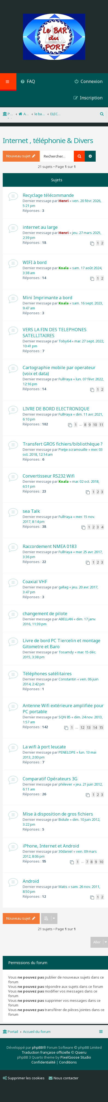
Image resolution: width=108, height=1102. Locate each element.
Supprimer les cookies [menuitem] (24, 1078)
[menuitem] (27, 82)
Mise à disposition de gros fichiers (58, 814)
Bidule (64, 819)
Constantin (67, 679)
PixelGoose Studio (75, 1057)
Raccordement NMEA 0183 (50, 546)
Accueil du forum (37, 1031)
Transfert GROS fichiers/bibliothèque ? (63, 444)
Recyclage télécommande (48, 195)
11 (101, 424)
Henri (64, 200)
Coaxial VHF (35, 582)
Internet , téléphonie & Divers (48, 140)
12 (82, 727)
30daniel (65, 851)
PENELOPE (67, 752)
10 (95, 424)
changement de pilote (45, 614)
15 (101, 727)
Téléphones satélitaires (47, 674)
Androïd (31, 881)
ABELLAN (66, 619)
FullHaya (65, 379)
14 (95, 727)
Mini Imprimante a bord (47, 298)
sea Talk (31, 511)
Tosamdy (66, 652)
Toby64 (65, 341)
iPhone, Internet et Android (51, 846)
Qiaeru (80, 1052)
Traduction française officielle (46, 1052)
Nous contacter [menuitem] (63, 1078)
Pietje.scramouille (73, 449)
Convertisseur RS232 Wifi (49, 476)
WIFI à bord (34, 262)
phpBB (37, 1047)
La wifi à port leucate (44, 747)
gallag (63, 587)
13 (89, 727)
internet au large (40, 227)
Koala (64, 267)
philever (65, 784)
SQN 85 (65, 717)
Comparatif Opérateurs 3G (50, 779)
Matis (63, 886)
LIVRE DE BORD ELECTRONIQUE (56, 409)
